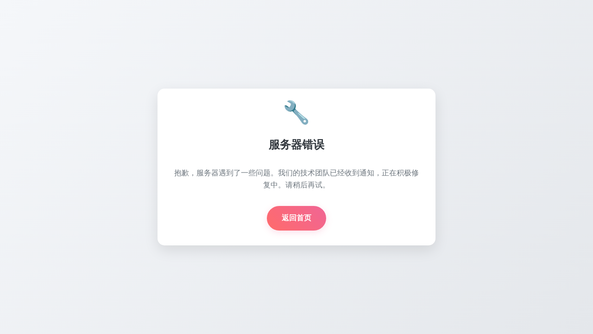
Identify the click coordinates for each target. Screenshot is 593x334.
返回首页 (296, 218)
